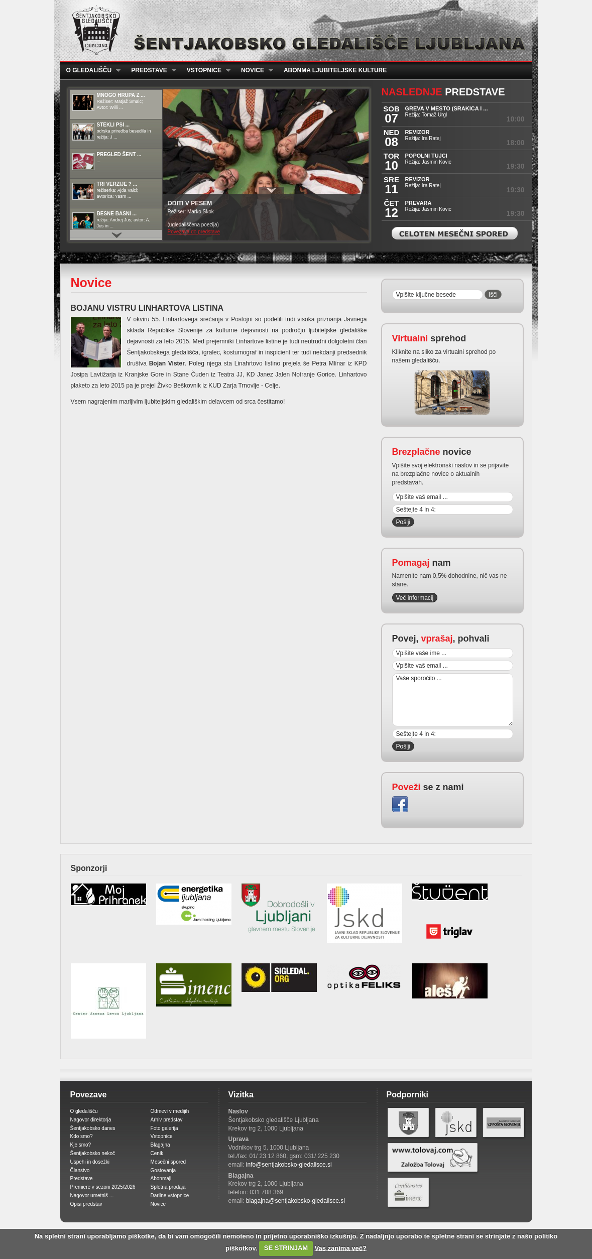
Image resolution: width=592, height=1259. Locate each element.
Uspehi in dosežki (89, 1162)
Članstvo (80, 1170)
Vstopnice (205, 70)
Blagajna (160, 1145)
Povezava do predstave (194, 231)
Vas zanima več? (341, 1247)
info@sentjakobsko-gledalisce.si (289, 1164)
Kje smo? (80, 1145)
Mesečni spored (168, 1162)
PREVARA (418, 203)
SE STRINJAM (286, 1247)
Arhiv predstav (167, 1119)
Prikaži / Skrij (271, 190)
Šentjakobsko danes (92, 1128)
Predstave (150, 70)
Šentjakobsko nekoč (92, 1153)
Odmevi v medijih (170, 1111)
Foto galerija (164, 1128)
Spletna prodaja (168, 1187)
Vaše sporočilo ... (452, 699)
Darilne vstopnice (170, 1195)
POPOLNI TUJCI (426, 156)
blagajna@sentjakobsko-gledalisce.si (295, 1200)
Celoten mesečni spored (455, 233)
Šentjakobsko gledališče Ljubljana (294, 30)
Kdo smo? (81, 1136)
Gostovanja (163, 1170)
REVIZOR (417, 132)
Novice (254, 70)
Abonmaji (161, 1178)
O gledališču (90, 70)
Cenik (157, 1153)
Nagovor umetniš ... (92, 1195)
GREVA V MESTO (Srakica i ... (446, 108)
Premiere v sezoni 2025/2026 (103, 1187)
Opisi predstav (86, 1204)
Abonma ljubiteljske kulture (335, 70)
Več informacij (415, 597)
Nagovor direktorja (90, 1119)
